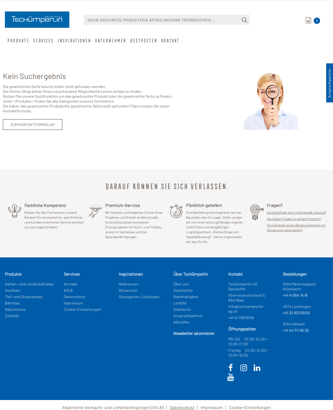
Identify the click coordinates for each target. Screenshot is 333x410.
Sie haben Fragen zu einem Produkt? (294, 219)
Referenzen (129, 284)
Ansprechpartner (188, 315)
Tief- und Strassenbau (24, 296)
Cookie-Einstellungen (82, 309)
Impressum (73, 303)
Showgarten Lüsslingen (139, 296)
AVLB (68, 290)
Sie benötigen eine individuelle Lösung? (296, 212)
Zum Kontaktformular (32, 124)
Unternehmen (110, 40)
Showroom (128, 290)
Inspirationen (74, 40)
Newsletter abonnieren (193, 333)
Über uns (181, 284)
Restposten (143, 40)
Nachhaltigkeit (185, 296)
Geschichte (183, 290)
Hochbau (12, 290)
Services (43, 40)
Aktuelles (181, 322)
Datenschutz (74, 296)
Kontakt (170, 40)
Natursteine (15, 309)
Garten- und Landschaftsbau (29, 284)
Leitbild (180, 303)
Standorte (182, 309)
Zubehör (12, 315)
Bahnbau (12, 303)
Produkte (18, 40)
